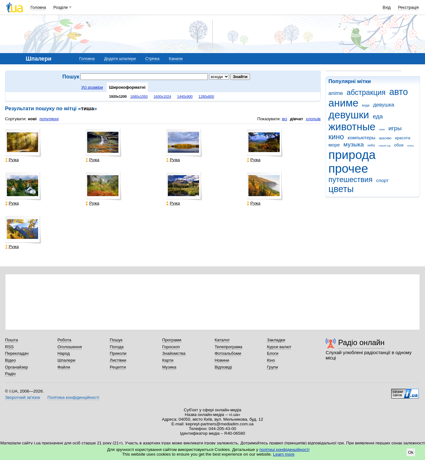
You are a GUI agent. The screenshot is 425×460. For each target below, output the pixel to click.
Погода (116, 346)
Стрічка (152, 58)
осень (410, 145)
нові (32, 118)
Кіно (271, 360)
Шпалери (66, 360)
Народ (64, 353)
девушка (383, 105)
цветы (341, 189)
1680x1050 (139, 96)
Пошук (116, 340)
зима (382, 129)
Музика (169, 367)
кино (336, 137)
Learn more (284, 454)
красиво (385, 138)
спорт (382, 180)
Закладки (276, 340)
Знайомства (174, 353)
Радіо (10, 373)
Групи (272, 367)
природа (352, 154)
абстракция (366, 92)
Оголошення (70, 346)
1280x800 (206, 96)
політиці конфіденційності (284, 449)
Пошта (11, 340)
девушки (348, 115)
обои (398, 145)
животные (351, 126)
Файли (64, 367)
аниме (343, 103)
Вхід (387, 7)
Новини (222, 360)
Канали (176, 58)
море (334, 144)
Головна (38, 7)
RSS (9, 346)
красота (402, 138)
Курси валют (279, 346)
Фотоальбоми (228, 353)
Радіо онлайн (361, 342)
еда (378, 116)
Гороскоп (171, 346)
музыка (353, 144)
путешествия (350, 180)
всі (284, 118)
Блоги (272, 353)
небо (371, 145)
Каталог (222, 340)
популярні (48, 118)
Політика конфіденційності (73, 397)
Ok (410, 452)
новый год (384, 145)
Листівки (118, 360)
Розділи (60, 7)
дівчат (296, 118)
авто (398, 92)
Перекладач (16, 353)
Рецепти (118, 367)
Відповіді (223, 367)
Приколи (118, 353)
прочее (348, 168)
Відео (10, 360)
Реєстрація (408, 7)
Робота (64, 340)
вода (366, 105)
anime (335, 93)
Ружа (12, 159)
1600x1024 (162, 96)
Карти (167, 360)
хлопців (313, 118)
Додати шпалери (120, 58)
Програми (171, 340)
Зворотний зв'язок (22, 397)
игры (395, 128)
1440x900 (185, 96)
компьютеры (361, 137)
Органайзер (16, 367)
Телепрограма (228, 346)
